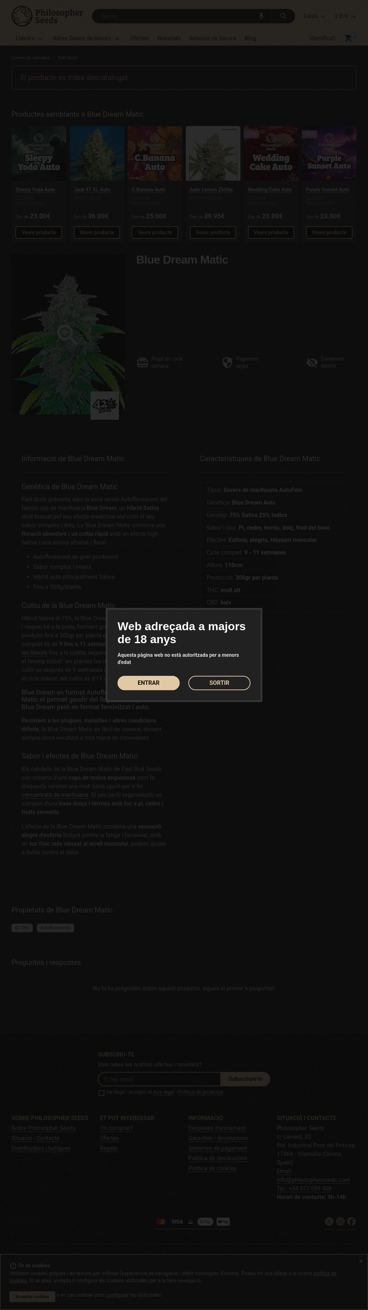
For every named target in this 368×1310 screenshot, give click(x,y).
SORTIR (220, 682)
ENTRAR (149, 682)
